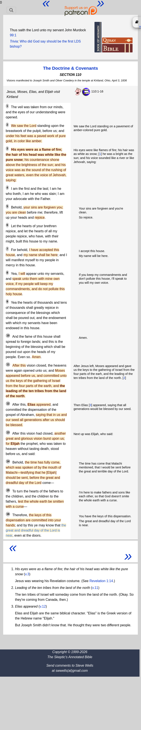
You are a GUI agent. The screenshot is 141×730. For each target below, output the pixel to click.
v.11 (95, 588)
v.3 (27, 574)
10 (8, 335)
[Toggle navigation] (11, 10)
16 (8, 514)
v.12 (43, 606)
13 (8, 432)
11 (8, 364)
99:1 (13, 35)
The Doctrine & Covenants (70, 68)
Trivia (14, 41)
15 (8, 490)
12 (8, 403)
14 (8, 461)
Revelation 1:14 (101, 581)
